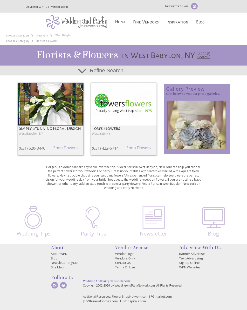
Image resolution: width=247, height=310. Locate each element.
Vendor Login (59, 6)
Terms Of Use (125, 267)
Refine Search (106, 70)
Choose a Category (17, 41)
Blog (200, 22)
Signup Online (189, 262)
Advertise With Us (37, 6)
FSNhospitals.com (133, 301)
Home (120, 22)
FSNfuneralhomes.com (101, 301)
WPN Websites (190, 267)
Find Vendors (146, 22)
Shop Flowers (65, 147)
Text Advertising (191, 258)
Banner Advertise (192, 253)
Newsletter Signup (176, 6)
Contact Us (123, 262)
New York (42, 35)
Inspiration (177, 22)
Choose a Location (17, 35)
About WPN (59, 253)
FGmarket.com (161, 296)
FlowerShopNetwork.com (130, 296)
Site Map (57, 267)
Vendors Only (125, 258)
